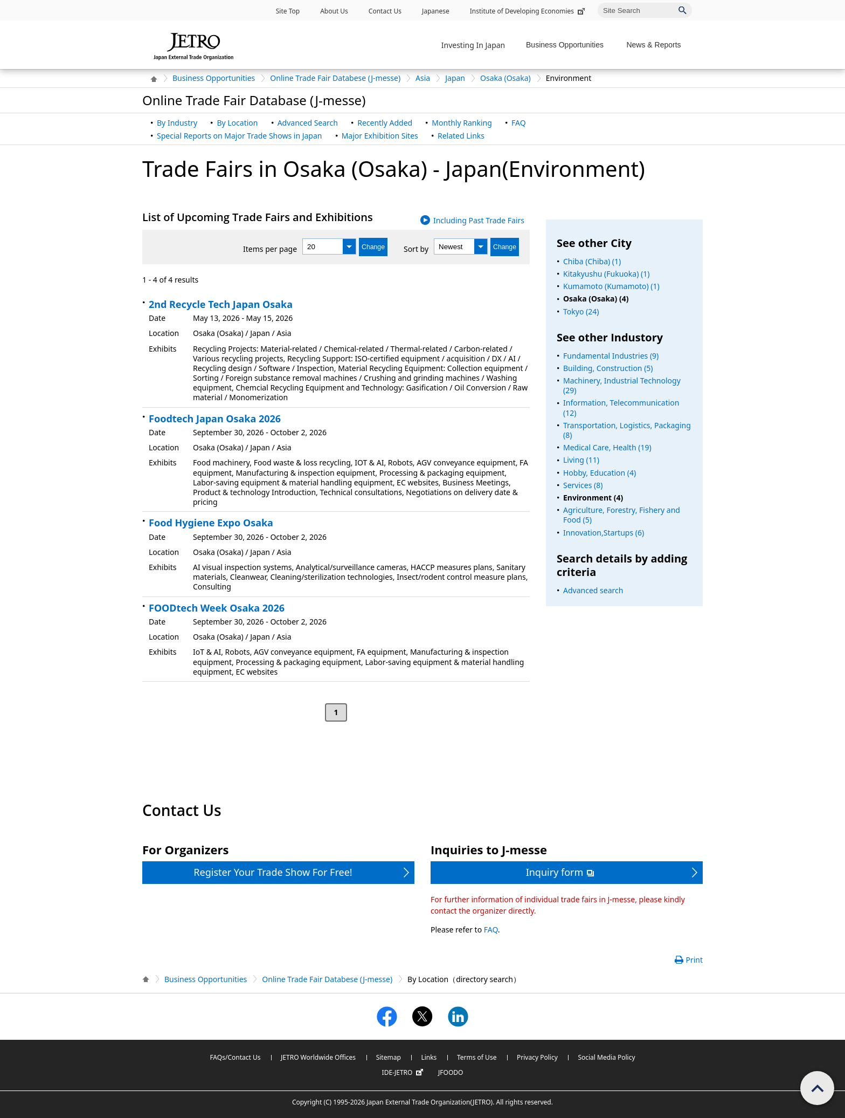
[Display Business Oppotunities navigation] (568, 45)
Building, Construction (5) (608, 368)
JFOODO (450, 1072)
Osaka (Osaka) (505, 78)
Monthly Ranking (461, 123)
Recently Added (384, 123)
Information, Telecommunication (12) (621, 407)
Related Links (461, 136)
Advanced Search (308, 123)
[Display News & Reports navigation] (656, 45)
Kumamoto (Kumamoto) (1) (611, 286)
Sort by (416, 249)
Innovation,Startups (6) (603, 532)
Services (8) (582, 485)
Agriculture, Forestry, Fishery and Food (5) (621, 515)
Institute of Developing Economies (528, 11)
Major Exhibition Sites (380, 136)
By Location (237, 123)
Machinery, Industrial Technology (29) (622, 385)
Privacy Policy (537, 1057)
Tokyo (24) (581, 311)
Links (429, 1057)
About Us (334, 11)
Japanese (435, 11)
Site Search (597, 2)
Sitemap (388, 1057)
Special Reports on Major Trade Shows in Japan (239, 136)
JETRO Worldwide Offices (318, 1057)
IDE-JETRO (404, 1073)
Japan (455, 78)
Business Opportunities (213, 78)
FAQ (518, 123)
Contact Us (385, 11)
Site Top (288, 11)
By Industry (177, 123)
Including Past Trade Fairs (478, 220)
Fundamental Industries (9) (611, 356)
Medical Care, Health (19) (607, 447)
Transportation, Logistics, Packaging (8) (627, 430)
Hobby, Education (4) (599, 473)
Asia (422, 78)
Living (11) (581, 460)
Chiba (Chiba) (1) (592, 261)
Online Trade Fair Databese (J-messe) (335, 78)
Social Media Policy (606, 1057)
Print (694, 960)
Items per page (270, 249)
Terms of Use (476, 1057)
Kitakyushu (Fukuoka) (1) (606, 274)
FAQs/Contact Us (235, 1057)
